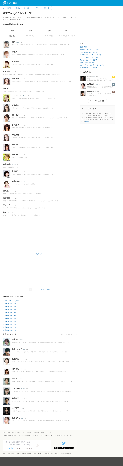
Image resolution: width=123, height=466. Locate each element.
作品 (42, 432)
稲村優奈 (15, 115)
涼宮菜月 (15, 154)
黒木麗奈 (15, 78)
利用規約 (35, 435)
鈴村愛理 (15, 125)
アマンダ (6, 205)
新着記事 (28, 432)
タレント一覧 (20, 432)
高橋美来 (6, 198)
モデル (21, 369)
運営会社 (69, 435)
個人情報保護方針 (60, 435)
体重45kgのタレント (9, 315)
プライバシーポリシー (46, 435)
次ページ (39, 254)
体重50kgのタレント (9, 330)
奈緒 (13, 42)
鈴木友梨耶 (7, 164)
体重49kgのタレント (9, 327)
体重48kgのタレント (9, 324)
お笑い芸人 (12, 36)
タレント (68, 31)
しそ (4, 212)
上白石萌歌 (16, 388)
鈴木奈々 (15, 52)
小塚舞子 (6, 88)
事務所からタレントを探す (88, 67)
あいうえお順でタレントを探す (90, 49)
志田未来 (15, 339)
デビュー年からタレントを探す (90, 57)
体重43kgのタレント (9, 309)
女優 (12, 31)
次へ (42, 289)
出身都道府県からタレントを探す (90, 55)
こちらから (87, 121)
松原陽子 (15, 171)
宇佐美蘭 (15, 135)
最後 (48, 289)
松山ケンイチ (17, 349)
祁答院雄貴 (90, 91)
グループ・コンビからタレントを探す (92, 65)
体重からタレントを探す (11, 301)
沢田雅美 (6, 71)
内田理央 (15, 369)
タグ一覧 (48, 432)
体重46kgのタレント (9, 318)
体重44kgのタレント (9, 312)
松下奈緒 (15, 359)
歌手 (49, 31)
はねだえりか (17, 95)
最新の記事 (83, 47)
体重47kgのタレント (9, 321)
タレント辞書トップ (8, 432)
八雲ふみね (16, 181)
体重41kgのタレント (9, 303)
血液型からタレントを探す (88, 60)
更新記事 (36, 432)
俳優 (30, 31)
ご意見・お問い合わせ (24, 435)
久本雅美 (15, 62)
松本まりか (16, 418)
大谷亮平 (15, 408)
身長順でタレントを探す (88, 62)
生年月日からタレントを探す (89, 52)
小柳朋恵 (15, 145)
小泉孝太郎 (90, 84)
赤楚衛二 (15, 379)
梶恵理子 (6, 191)
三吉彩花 (90, 76)
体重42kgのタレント (9, 306)
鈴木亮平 (15, 398)
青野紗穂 (15, 105)
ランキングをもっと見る (96, 101)
